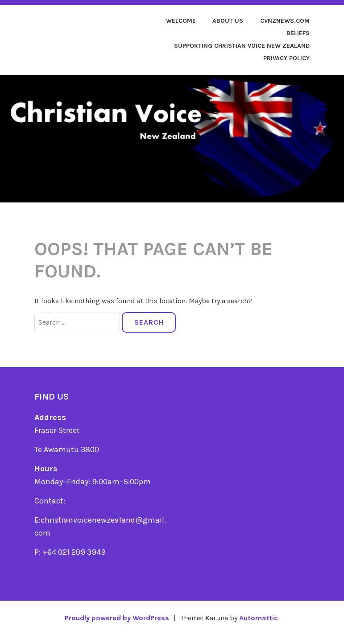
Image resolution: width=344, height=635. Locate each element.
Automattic (258, 618)
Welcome (181, 21)
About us (227, 21)
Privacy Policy (286, 58)
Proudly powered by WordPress (117, 618)
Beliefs (298, 33)
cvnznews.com (285, 21)
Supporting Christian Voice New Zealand (242, 45)
